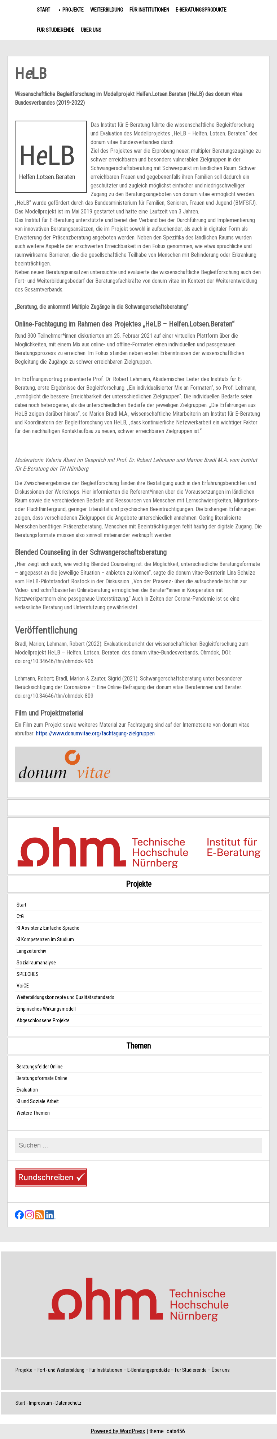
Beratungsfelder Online (40, 1066)
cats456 (176, 1431)
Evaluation (27, 1090)
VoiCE (23, 986)
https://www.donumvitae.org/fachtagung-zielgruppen (95, 733)
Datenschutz (69, 1403)
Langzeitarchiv (31, 951)
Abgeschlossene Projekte (43, 1020)
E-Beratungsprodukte (201, 10)
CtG (20, 916)
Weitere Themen (33, 1113)
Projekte (73, 10)
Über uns (91, 30)
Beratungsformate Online (42, 1078)
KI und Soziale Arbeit (38, 1101)
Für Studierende (55, 30)
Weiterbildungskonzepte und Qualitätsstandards (65, 997)
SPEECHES (28, 974)
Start (43, 10)
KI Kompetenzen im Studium (45, 939)
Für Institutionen (149, 10)
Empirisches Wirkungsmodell (46, 1009)
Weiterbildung (106, 10)
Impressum (40, 1403)
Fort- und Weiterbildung (61, 1370)
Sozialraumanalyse (36, 962)
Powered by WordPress (118, 1431)
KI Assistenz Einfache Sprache (48, 928)
